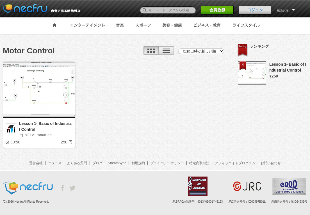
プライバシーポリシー (167, 163)
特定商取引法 (199, 163)
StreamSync (117, 163)
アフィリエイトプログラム (235, 163)
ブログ (97, 163)
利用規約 (138, 163)
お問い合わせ (271, 163)
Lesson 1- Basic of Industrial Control (45, 126)
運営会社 (36, 163)
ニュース (54, 163)
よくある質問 (77, 163)
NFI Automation (38, 135)
